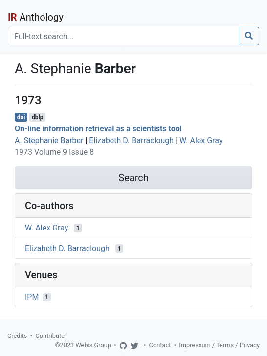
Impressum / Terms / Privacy (219, 345)
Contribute (50, 335)
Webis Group (93, 345)
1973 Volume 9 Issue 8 (54, 152)
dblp (37, 117)
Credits (17, 335)
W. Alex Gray (200, 140)
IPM (32, 296)
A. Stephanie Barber (49, 140)
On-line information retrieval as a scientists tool (98, 128)
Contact (160, 345)
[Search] (123, 36)
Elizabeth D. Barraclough (131, 140)
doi (21, 117)
